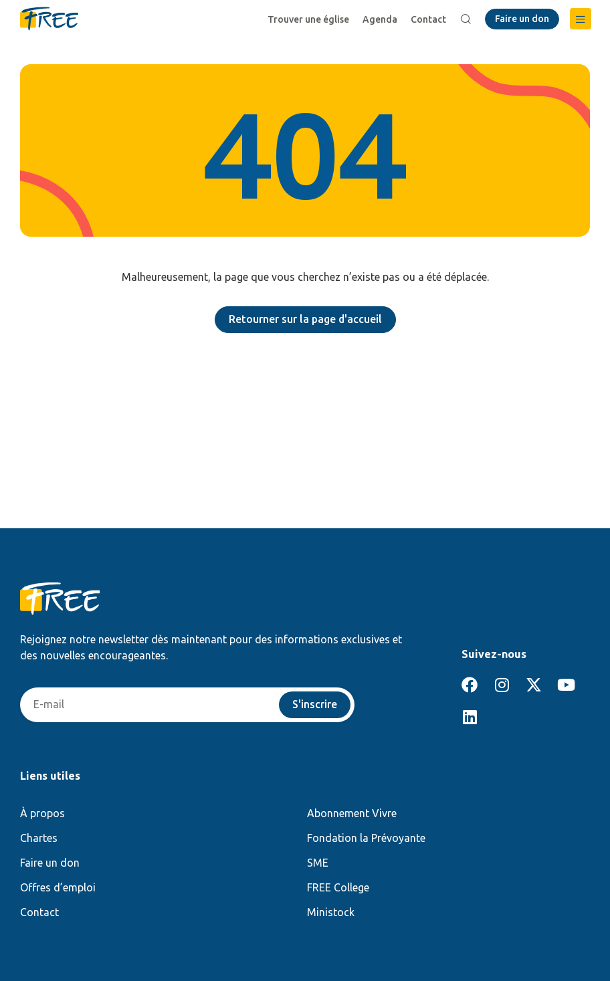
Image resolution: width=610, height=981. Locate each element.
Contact (428, 19)
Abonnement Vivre (352, 813)
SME (317, 863)
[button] (580, 18)
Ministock (330, 912)
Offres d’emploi (58, 887)
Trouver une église (308, 19)
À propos (42, 813)
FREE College (338, 887)
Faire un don (50, 863)
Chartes (39, 838)
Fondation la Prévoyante (366, 838)
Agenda (380, 19)
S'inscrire (314, 705)
